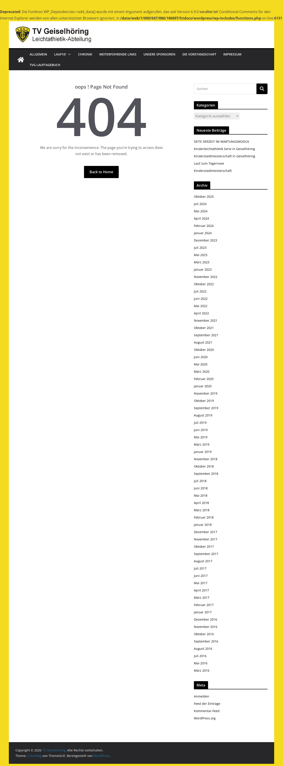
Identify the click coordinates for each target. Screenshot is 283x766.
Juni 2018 (201, 488)
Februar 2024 (204, 226)
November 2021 (205, 320)
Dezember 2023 (205, 240)
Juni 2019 (201, 430)
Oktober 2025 (204, 196)
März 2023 (201, 262)
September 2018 (206, 473)
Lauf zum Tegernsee (209, 163)
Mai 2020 (200, 364)
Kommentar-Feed (207, 711)
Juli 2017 (200, 568)
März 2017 (201, 597)
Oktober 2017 (204, 546)
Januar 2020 (203, 386)
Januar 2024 (203, 233)
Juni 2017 (201, 576)
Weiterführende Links (117, 54)
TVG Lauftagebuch (45, 65)
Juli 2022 (200, 291)
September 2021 (206, 335)
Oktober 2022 (204, 284)
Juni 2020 (201, 357)
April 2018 (201, 503)
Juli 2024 (200, 204)
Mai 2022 (200, 306)
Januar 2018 (203, 525)
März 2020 (201, 371)
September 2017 (206, 554)
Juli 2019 (200, 422)
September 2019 (206, 408)
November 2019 (205, 393)
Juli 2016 (200, 656)
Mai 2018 (200, 495)
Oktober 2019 (204, 401)
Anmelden (201, 696)
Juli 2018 (200, 481)
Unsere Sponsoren (159, 54)
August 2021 (203, 342)
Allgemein (38, 54)
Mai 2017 (200, 583)
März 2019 (201, 444)
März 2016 (201, 670)
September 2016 (206, 641)
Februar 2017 (204, 605)
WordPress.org (205, 718)
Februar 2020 (204, 379)
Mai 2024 (200, 211)
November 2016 (205, 627)
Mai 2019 (200, 437)
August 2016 (203, 648)
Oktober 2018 (204, 466)
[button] (68, 54)
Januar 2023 (203, 269)
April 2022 (201, 313)
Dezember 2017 (205, 532)
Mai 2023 (200, 255)
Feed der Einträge (207, 703)
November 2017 (205, 539)
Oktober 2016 (204, 634)
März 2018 (201, 510)
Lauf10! (60, 54)
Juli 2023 (200, 247)
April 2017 (201, 590)
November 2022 (205, 277)
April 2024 (201, 218)
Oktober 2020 (204, 350)
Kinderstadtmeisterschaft (213, 171)
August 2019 (203, 415)
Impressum (232, 54)
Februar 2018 (204, 517)
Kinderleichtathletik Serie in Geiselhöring (224, 149)
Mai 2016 (200, 663)
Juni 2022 (201, 299)
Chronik (85, 54)
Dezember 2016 (205, 619)
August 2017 (203, 561)
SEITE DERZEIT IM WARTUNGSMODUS (221, 141)
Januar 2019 (203, 452)
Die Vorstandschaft (199, 54)
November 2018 (205, 459)
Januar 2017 (203, 612)
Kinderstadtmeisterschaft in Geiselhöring (224, 156)
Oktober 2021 (204, 328)
